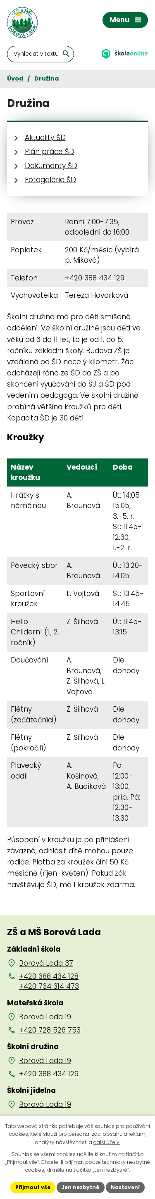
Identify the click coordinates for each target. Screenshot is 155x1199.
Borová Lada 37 (46, 963)
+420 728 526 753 (50, 1030)
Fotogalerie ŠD (50, 180)
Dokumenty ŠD (51, 166)
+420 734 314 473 (49, 986)
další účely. (106, 1142)
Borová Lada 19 (45, 1017)
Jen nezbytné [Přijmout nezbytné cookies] (81, 1187)
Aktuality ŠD (45, 137)
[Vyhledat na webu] (40, 54)
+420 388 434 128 (49, 976)
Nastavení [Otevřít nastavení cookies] (125, 1187)
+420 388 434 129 (94, 278)
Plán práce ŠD (49, 152)
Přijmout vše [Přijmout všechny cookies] (32, 1187)
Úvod (15, 78)
